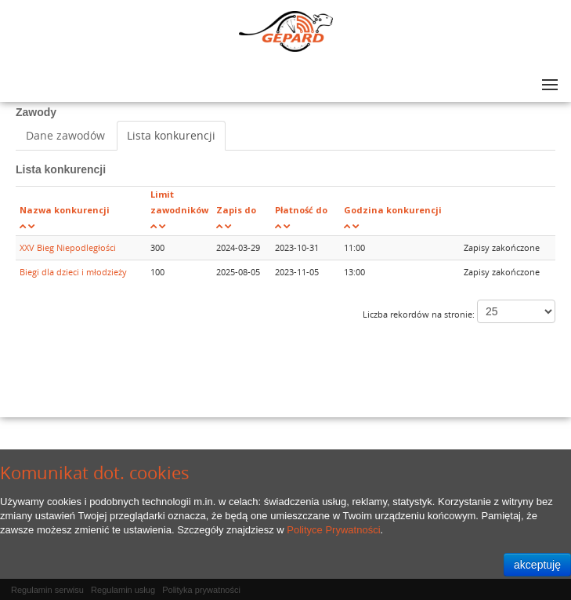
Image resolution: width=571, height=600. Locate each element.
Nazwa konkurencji (65, 210)
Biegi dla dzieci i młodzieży (73, 272)
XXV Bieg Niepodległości (68, 247)
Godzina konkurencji (393, 210)
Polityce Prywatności (333, 530)
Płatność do (301, 210)
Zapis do (236, 210)
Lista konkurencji (171, 135)
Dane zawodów (65, 135)
